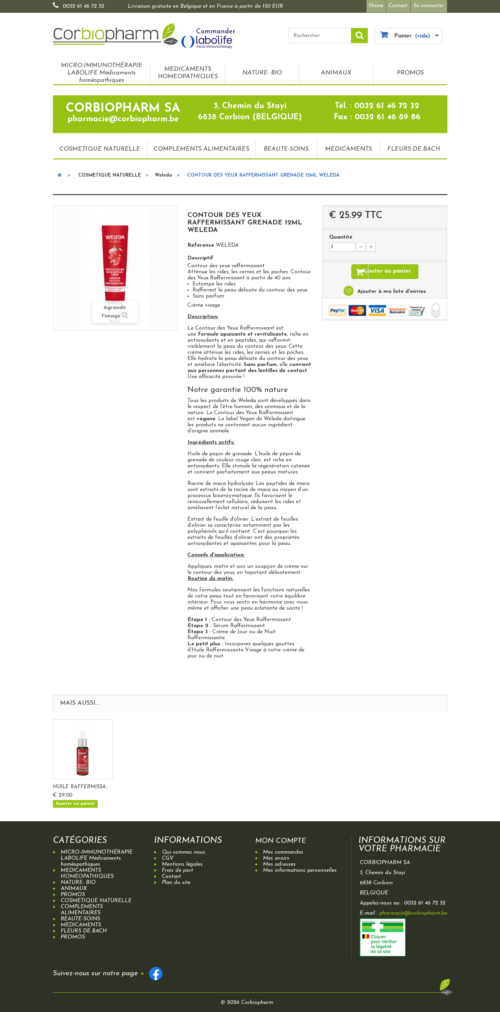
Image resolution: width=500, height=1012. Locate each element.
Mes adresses (279, 862)
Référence (200, 243)
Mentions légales (182, 862)
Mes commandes (283, 850)
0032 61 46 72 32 (83, 6)
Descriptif (200, 256)
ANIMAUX (336, 71)
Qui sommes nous (183, 850)
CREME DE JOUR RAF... (147, 785)
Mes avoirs (276, 856)
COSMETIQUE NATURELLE (99, 147)
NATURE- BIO (262, 71)
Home (373, 5)
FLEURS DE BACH (413, 147)
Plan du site (176, 880)
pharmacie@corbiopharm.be (413, 911)
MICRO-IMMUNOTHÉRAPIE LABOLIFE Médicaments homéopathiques (101, 71)
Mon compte (285, 838)
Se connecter (428, 5)
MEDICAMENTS (348, 147)
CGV (168, 856)
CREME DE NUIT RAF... (80, 785)
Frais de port (177, 868)
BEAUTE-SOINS (286, 147)
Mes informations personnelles (300, 868)
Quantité (340, 235)
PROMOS (410, 71)
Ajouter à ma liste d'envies (391, 291)
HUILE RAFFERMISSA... (213, 785)
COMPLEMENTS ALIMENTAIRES (201, 147)
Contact (397, 5)
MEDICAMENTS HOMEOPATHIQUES (188, 71)
